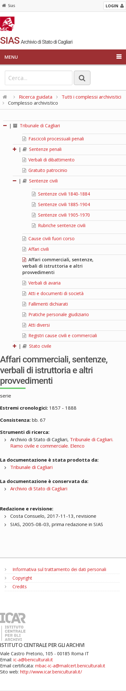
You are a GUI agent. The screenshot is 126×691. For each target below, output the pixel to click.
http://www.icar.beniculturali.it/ (51, 672)
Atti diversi (36, 325)
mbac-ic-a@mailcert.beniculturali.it (70, 666)
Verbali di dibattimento (48, 160)
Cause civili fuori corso (48, 238)
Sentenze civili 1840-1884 (61, 194)
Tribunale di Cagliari (36, 126)
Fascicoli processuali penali (53, 139)
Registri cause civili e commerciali (59, 335)
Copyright (18, 578)
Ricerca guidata (35, 96)
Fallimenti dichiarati (45, 304)
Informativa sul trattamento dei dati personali (55, 569)
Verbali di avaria (41, 283)
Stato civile (37, 346)
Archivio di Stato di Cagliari (38, 488)
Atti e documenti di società (53, 293)
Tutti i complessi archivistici (91, 96)
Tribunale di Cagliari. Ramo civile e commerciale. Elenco (61, 442)
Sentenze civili (40, 181)
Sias (8, 5)
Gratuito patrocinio (44, 170)
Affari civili (35, 249)
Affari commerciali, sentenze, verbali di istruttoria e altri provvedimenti (57, 265)
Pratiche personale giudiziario (55, 314)
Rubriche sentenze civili (58, 225)
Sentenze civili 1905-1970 (61, 215)
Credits (16, 586)
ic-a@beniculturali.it (33, 660)
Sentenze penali (42, 149)
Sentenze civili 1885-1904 (61, 204)
